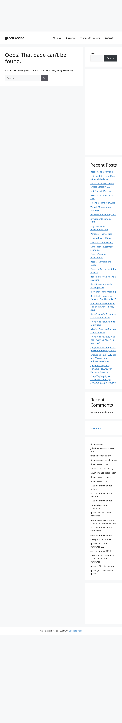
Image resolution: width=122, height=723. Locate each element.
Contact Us (109, 38)
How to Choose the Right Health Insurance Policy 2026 (102, 306)
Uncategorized (97, 428)
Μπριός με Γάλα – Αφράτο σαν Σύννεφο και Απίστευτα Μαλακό (103, 358)
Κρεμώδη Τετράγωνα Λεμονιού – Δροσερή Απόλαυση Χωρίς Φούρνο (103, 379)
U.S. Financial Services (101, 191)
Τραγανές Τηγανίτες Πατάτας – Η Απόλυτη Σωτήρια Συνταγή (101, 368)
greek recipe (15, 38)
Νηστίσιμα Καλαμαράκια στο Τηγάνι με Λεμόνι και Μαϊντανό (102, 340)
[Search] (44, 78)
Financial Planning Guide (102, 202)
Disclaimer (70, 38)
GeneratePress (75, 630)
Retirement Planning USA (103, 214)
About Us (57, 38)
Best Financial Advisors (101, 171)
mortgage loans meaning (103, 291)
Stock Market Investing (101, 242)
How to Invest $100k (100, 238)
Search (93, 53)
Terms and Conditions (90, 38)
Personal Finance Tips (101, 233)
